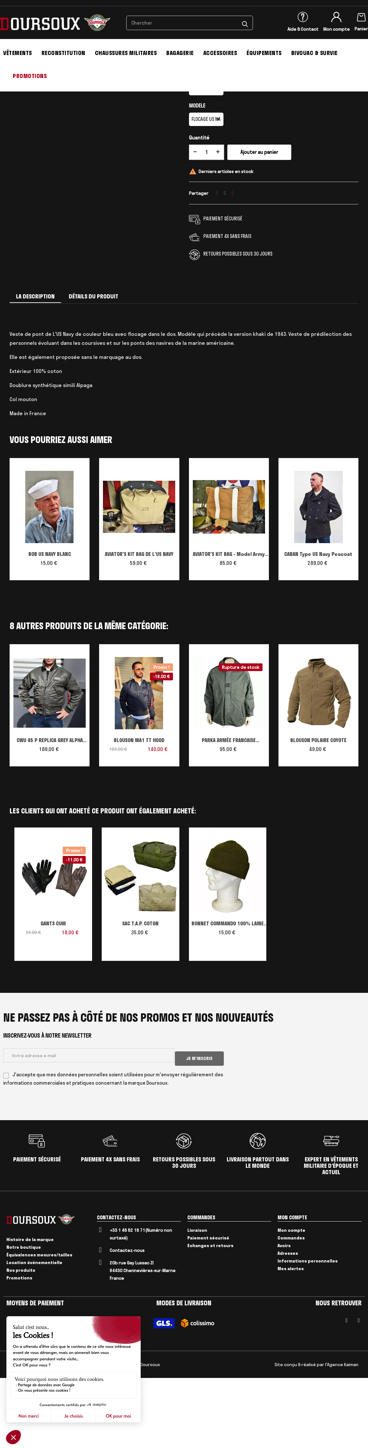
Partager (217, 266)
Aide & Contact (302, 29)
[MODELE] (206, 193)
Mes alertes (291, 1338)
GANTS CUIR (53, 997)
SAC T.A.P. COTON (140, 997)
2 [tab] (187, 671)
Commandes (291, 1308)
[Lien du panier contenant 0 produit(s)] (361, 16)
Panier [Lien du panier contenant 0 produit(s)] (361, 29)
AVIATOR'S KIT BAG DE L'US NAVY (139, 627)
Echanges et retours (210, 1315)
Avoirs (284, 1315)
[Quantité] (206, 225)
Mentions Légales (38, 1434)
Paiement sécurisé (208, 1308)
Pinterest (233, 266)
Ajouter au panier (259, 226)
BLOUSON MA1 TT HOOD (139, 814)
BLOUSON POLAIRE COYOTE (318, 814)
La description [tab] (35, 370)
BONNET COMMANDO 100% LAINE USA (228, 997)
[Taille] (206, 162)
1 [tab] (181, 671)
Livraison (197, 1300)
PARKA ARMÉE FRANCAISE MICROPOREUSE (229, 814)
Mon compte (336, 29)
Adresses (288, 1323)
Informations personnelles (308, 1331)
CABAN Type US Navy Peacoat (318, 627)
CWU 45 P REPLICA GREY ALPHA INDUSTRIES (50, 814)
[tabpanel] (49, 596)
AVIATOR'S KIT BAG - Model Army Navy (229, 628)
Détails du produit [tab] (93, 370)
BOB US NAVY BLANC (49, 627)
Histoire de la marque (30, 1310)
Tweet (225, 266)
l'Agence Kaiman (341, 1434)
